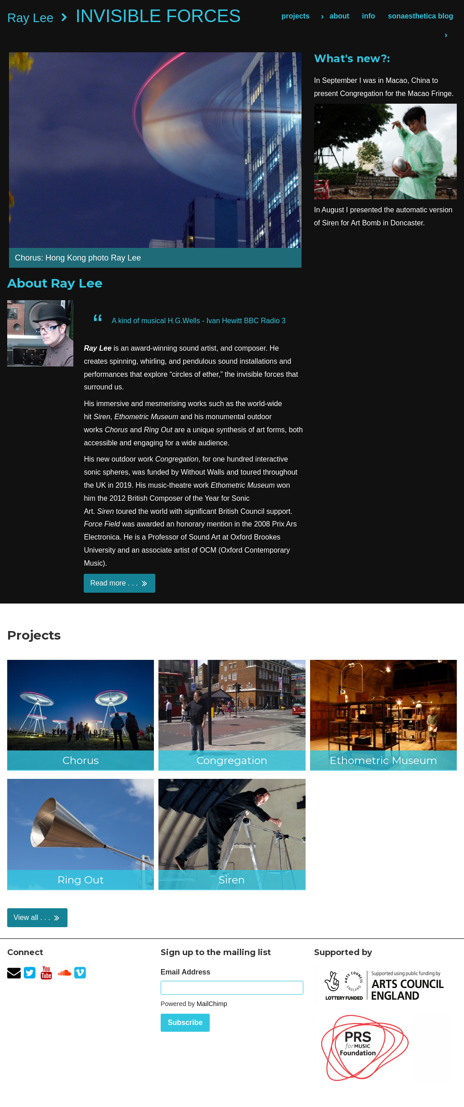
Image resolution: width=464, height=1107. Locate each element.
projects (296, 16)
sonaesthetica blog (420, 16)
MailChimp (212, 1003)
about (339, 16)
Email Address (186, 972)
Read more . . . (119, 583)
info (368, 16)
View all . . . (37, 917)
